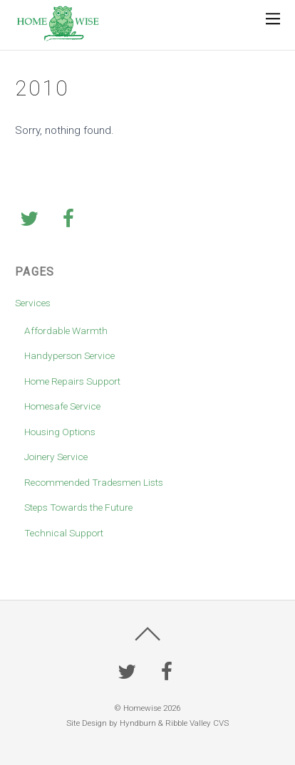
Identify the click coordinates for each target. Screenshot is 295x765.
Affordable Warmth (66, 330)
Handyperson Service (69, 355)
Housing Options (59, 431)
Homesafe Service (62, 406)
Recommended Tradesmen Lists (93, 482)
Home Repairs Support (72, 381)
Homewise (142, 708)
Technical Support (63, 532)
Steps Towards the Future (78, 507)
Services (33, 302)
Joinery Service (56, 456)
